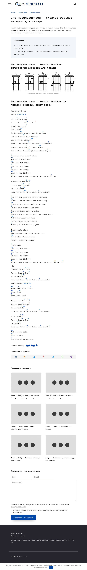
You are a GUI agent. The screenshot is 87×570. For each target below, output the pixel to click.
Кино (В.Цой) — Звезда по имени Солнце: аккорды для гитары (25, 403)
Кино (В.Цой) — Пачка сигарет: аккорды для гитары (59, 403)
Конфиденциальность (18, 543)
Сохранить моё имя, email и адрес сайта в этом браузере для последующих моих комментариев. (40, 518)
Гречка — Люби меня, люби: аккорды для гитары (22, 435)
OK (51, 567)
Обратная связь (17, 540)
